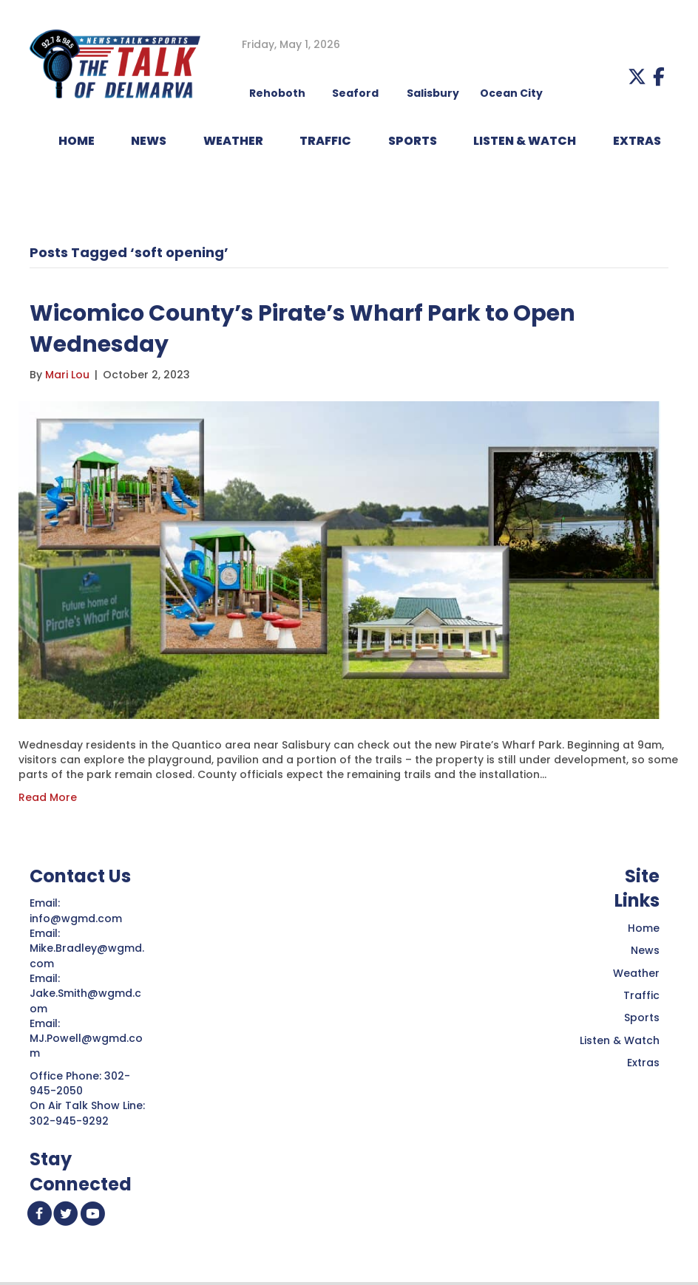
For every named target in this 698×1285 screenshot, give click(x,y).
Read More (47, 797)
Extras (643, 1062)
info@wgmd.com (77, 918)
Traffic (641, 995)
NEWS (148, 140)
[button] (637, 76)
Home (644, 928)
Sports (412, 140)
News (645, 950)
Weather (636, 973)
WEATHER (233, 140)
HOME (76, 140)
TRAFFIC (325, 140)
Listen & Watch (620, 1040)
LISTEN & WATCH (524, 140)
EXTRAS (637, 140)
